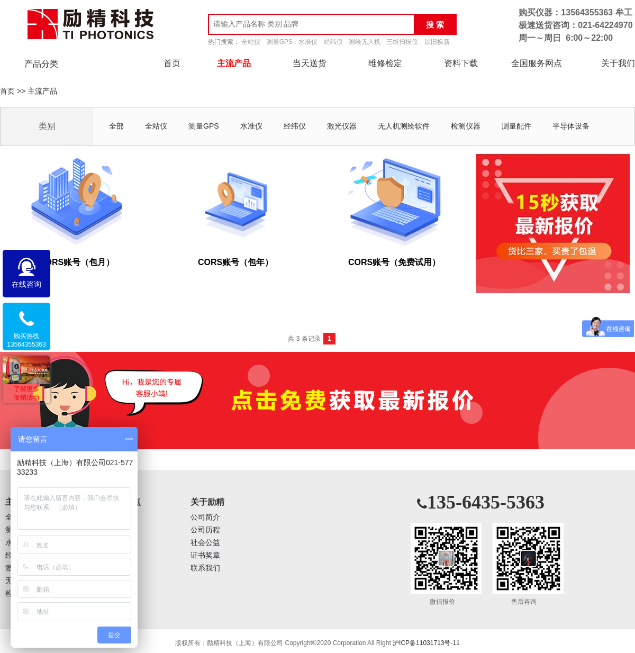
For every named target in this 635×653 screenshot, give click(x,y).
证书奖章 (205, 555)
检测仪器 (465, 126)
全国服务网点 (536, 63)
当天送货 (309, 63)
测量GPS (280, 42)
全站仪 (250, 42)
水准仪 (308, 42)
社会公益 (205, 543)
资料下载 (461, 63)
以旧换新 (437, 42)
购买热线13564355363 (26, 340)
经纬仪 (333, 42)
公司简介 (205, 517)
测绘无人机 (364, 42)
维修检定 (385, 63)
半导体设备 (570, 126)
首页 (172, 63)
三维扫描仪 (402, 42)
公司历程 (205, 530)
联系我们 (205, 568)
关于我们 (618, 63)
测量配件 (516, 126)
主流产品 (234, 63)
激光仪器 (342, 126)
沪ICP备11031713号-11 (426, 643)
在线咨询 (26, 284)
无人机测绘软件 (404, 126)
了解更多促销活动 (26, 393)
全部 (116, 126)
